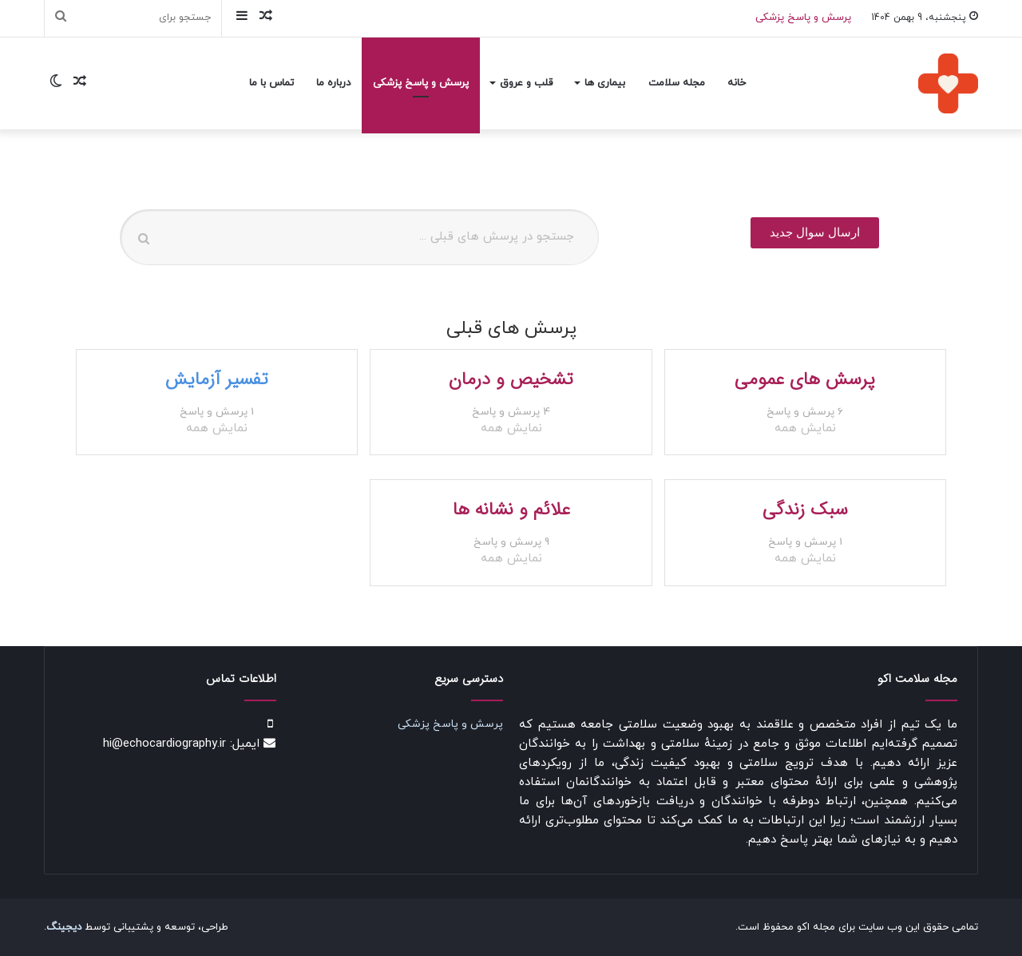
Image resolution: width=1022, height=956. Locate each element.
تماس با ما (271, 83)
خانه (736, 83)
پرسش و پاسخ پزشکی (803, 17)
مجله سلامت (676, 83)
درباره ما (333, 83)
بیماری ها (604, 83)
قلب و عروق (526, 83)
